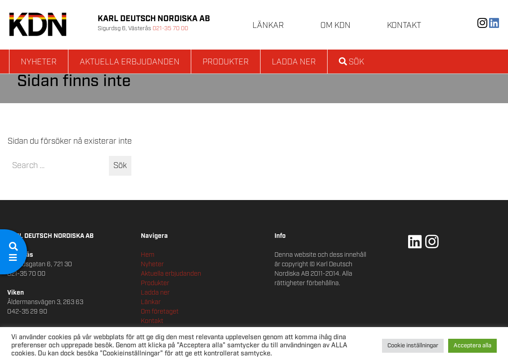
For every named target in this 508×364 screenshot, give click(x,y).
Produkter (225, 62)
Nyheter (39, 62)
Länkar (268, 25)
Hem (147, 255)
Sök (351, 62)
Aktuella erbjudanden (130, 62)
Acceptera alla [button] (472, 346)
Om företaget (160, 312)
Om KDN (335, 25)
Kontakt (404, 25)
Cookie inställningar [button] (412, 346)
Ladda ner (294, 62)
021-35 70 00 (170, 28)
